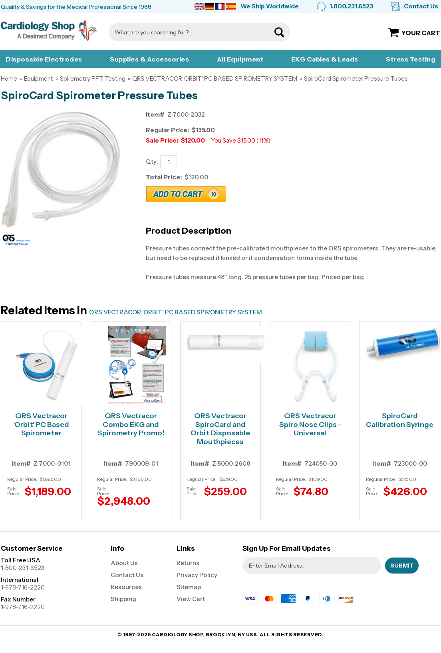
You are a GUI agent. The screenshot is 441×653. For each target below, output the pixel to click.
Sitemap (189, 587)
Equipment (38, 78)
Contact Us (421, 6)
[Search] (191, 32)
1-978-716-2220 (23, 587)
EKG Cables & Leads (324, 59)
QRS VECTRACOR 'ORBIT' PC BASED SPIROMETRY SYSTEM (214, 78)
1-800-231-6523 (22, 568)
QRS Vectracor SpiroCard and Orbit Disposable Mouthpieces (220, 429)
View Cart (191, 599)
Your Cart (420, 33)
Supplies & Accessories (149, 59)
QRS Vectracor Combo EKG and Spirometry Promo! (131, 424)
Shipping (123, 599)
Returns (188, 563)
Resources (126, 587)
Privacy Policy (197, 575)
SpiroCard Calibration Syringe (399, 420)
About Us (124, 563)
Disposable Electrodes (44, 59)
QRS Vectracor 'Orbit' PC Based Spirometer (41, 424)
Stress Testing (410, 59)
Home (9, 78)
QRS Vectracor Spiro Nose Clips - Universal (310, 424)
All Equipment (240, 59)
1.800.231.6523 (351, 6)
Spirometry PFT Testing (92, 78)
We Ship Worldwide (269, 6)
